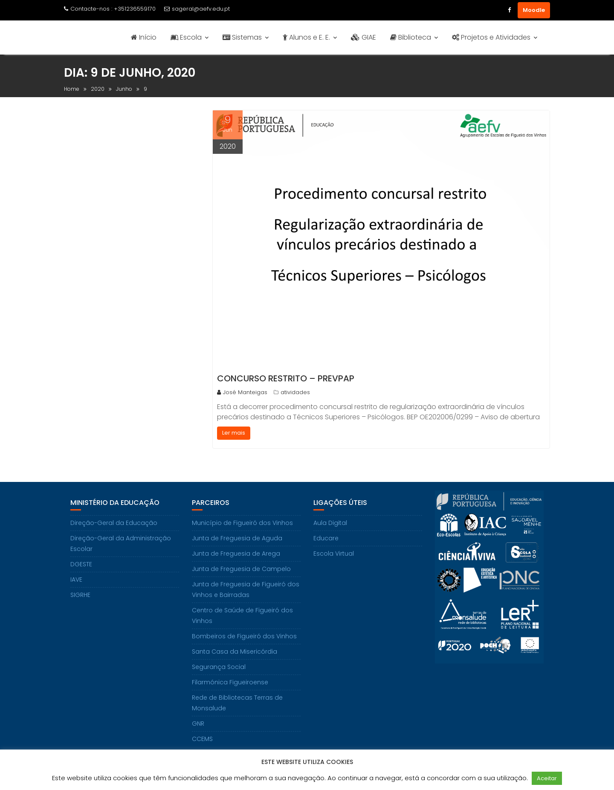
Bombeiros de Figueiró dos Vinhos (244, 636)
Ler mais (233, 433)
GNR (198, 723)
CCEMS (202, 739)
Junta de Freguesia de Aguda (237, 538)
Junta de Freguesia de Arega (236, 553)
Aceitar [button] (547, 778)
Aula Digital (330, 523)
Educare (326, 538)
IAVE (76, 579)
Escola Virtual (333, 553)
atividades (295, 392)
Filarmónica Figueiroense (230, 682)
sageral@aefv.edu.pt (197, 9)
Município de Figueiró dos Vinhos (242, 523)
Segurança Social (219, 667)
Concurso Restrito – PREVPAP (285, 378)
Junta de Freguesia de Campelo (241, 569)
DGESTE (81, 564)
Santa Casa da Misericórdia (234, 651)
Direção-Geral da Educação (113, 523)
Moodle (534, 10)
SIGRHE (80, 595)
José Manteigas (242, 392)
